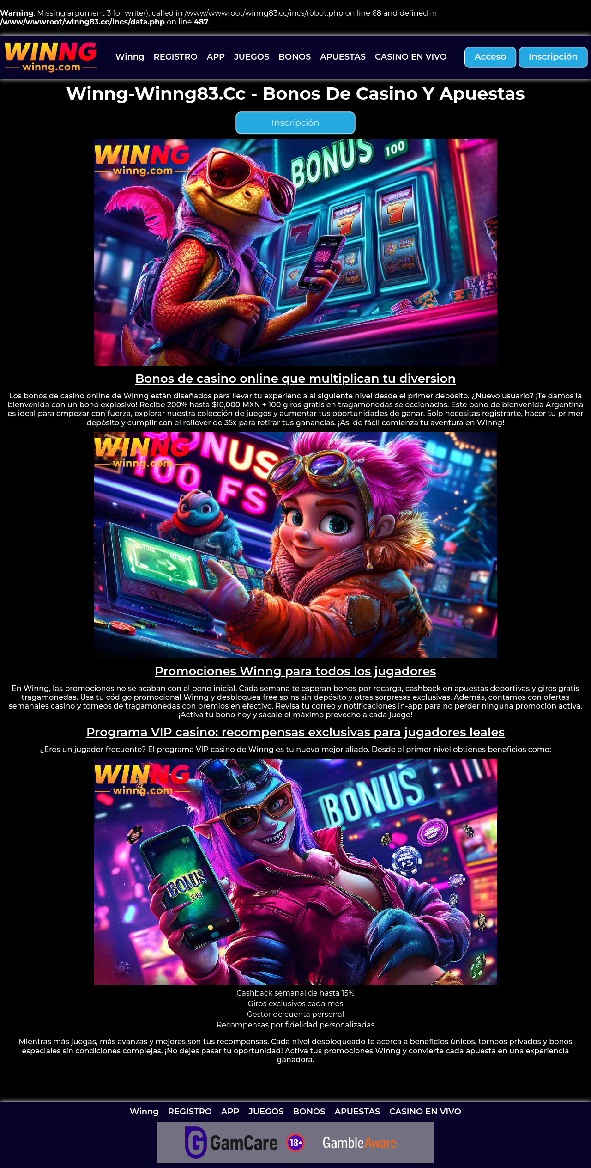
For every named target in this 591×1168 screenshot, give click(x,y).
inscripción (553, 57)
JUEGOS (251, 57)
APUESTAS (343, 57)
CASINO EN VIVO (411, 57)
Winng (130, 57)
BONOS (294, 57)
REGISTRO (176, 57)
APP (216, 57)
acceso (490, 57)
